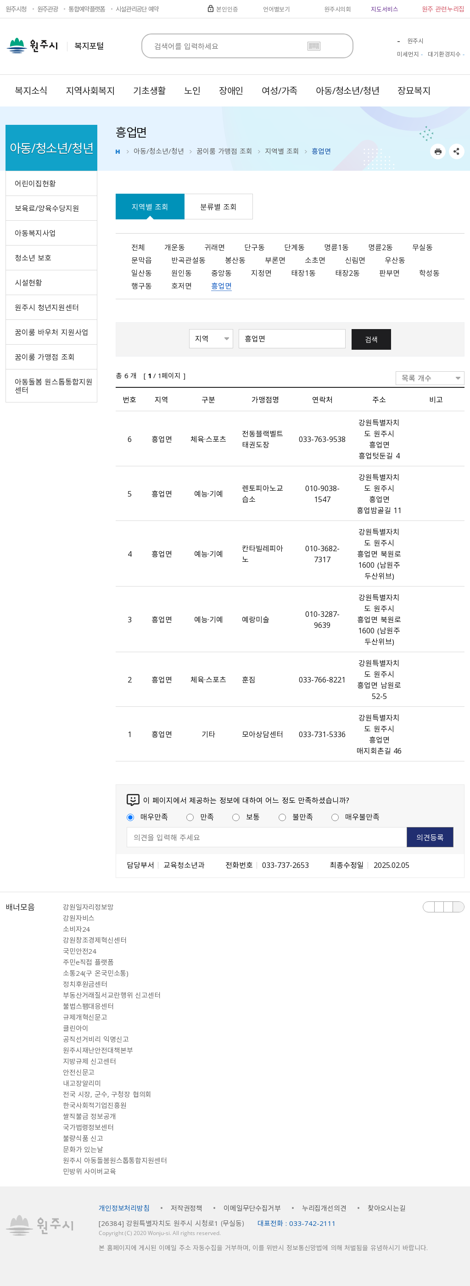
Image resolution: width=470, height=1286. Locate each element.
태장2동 (347, 272)
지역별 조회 (282, 151)
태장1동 (303, 272)
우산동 (395, 259)
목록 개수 (416, 377)
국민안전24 (79, 951)
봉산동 (235, 259)
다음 (448, 907)
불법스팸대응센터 (88, 1006)
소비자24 (76, 929)
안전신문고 (79, 1072)
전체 (138, 246)
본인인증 (227, 9)
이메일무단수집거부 (252, 1208)
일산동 (141, 272)
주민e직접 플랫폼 (88, 962)
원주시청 (16, 8)
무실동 (422, 246)
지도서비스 (384, 9)
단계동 (294, 246)
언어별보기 (276, 9)
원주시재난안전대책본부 (98, 1050)
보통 (246, 816)
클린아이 (75, 1028)
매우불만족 (355, 816)
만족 (200, 816)
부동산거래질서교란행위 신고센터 (112, 995)
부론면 (275, 259)
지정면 (261, 272)
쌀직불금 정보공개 (89, 1116)
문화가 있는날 (83, 1149)
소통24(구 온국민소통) (96, 973)
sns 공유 (456, 151)
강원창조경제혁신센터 (95, 940)
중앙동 (221, 272)
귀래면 (214, 246)
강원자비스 (79, 918)
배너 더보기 (458, 907)
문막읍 (141, 259)
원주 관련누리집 (443, 8)
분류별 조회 (218, 206)
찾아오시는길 (387, 1208)
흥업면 (221, 285)
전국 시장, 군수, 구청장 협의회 (107, 1094)
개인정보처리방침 (124, 1208)
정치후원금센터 (85, 984)
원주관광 (47, 8)
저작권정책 (186, 1208)
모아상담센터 (262, 733)
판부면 (389, 272)
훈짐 (249, 679)
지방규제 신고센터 (89, 1061)
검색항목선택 (189, 328)
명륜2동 (380, 246)
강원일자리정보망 (88, 907)
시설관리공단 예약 (137, 8)
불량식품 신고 (83, 1138)
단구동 (254, 246)
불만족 (296, 816)
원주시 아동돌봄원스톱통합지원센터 (115, 1160)
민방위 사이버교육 (89, 1171)
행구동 (141, 285)
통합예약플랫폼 (86, 8)
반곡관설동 (188, 259)
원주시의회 (337, 9)
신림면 (355, 259)
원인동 (181, 272)
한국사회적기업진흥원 (95, 1105)
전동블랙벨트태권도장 (262, 439)
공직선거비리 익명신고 (96, 1039)
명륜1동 (336, 246)
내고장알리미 (82, 1083)
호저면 (181, 285)
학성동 (429, 272)
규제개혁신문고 (85, 1017)
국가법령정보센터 (88, 1127)
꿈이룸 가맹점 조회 (224, 151)
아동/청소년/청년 (159, 151)
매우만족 (147, 816)
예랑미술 (255, 619)
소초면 (315, 259)
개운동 (174, 246)
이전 (429, 907)
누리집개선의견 (324, 1208)
